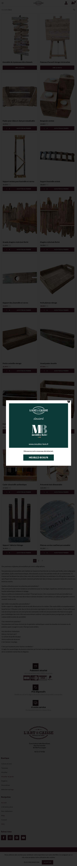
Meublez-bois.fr (38, 457)
